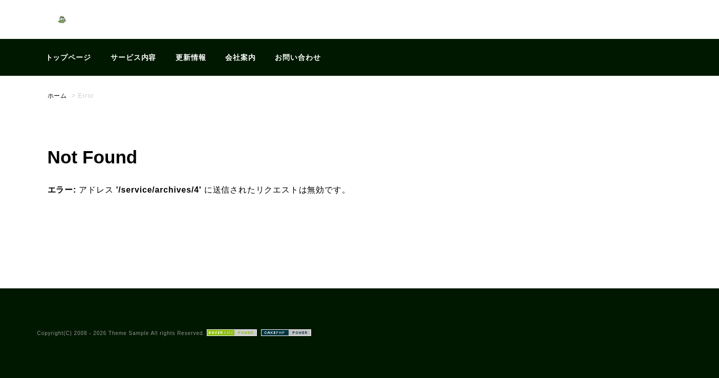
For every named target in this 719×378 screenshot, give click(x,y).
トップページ (69, 57)
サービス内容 (134, 57)
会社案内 (240, 57)
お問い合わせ (298, 57)
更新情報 (191, 57)
